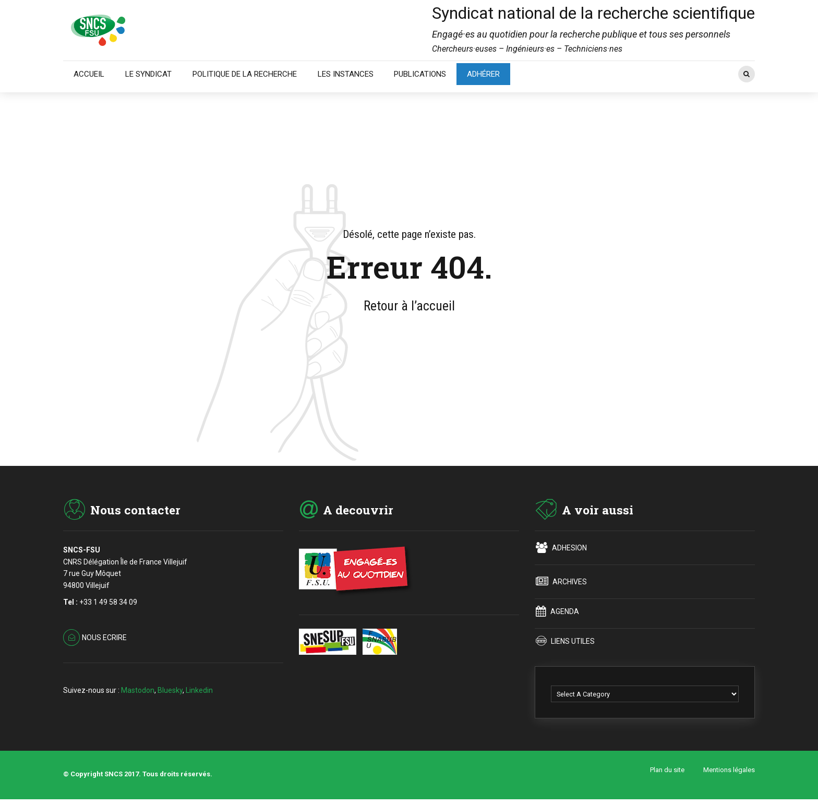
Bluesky (170, 690)
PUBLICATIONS (420, 74)
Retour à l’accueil (409, 306)
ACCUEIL (89, 74)
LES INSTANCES (346, 74)
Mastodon (137, 690)
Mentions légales (729, 770)
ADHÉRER (483, 74)
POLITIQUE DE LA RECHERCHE (245, 74)
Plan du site (667, 770)
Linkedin (199, 690)
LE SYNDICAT (148, 74)
